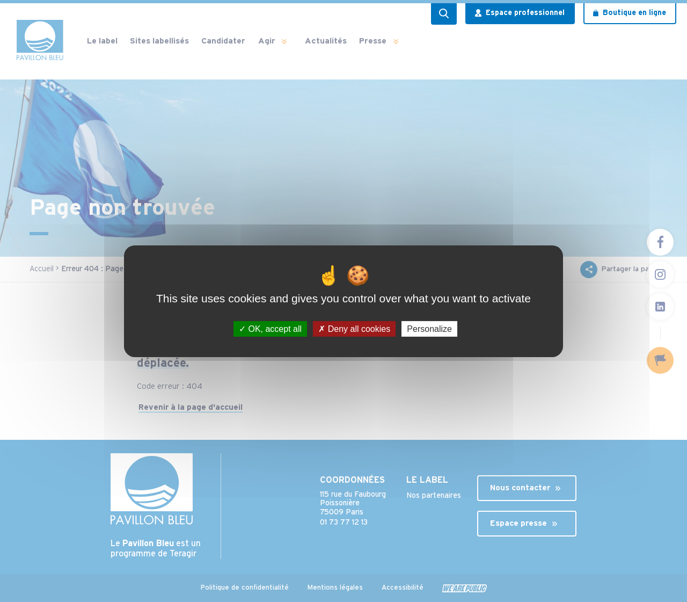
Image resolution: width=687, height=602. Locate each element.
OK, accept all (270, 328)
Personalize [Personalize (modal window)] (429, 328)
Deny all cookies (354, 328)
